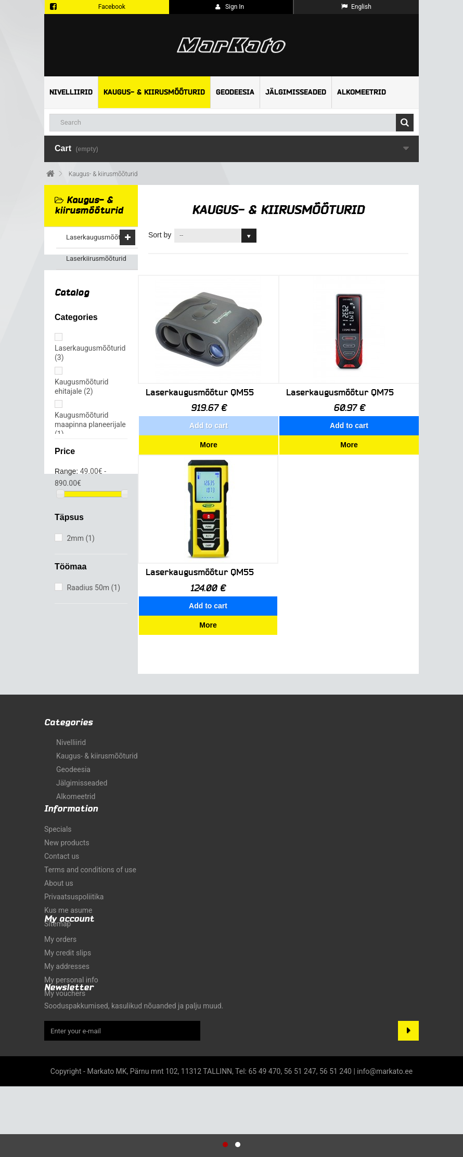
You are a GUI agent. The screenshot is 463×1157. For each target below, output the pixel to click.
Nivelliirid (71, 92)
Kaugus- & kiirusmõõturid (154, 92)
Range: (66, 486)
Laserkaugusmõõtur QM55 (200, 392)
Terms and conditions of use (90, 864)
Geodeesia (235, 92)
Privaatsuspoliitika (74, 891)
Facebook (111, 6)
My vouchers (64, 1034)
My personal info (71, 1021)
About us (58, 878)
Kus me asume (68, 905)
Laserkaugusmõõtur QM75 (340, 392)
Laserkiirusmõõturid (96, 258)
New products (66, 837)
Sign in (229, 6)
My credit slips (67, 994)
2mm (80, 553)
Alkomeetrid (361, 92)
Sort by (159, 235)
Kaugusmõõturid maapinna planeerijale (90, 439)
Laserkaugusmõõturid (99, 237)
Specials (58, 824)
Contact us (61, 851)
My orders (60, 980)
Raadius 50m (93, 603)
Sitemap (57, 918)
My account (69, 960)
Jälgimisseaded (295, 92)
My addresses (66, 1007)
